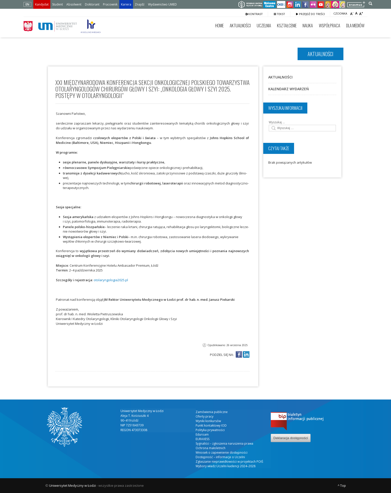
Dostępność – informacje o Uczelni (220, 457)
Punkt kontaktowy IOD (211, 425)
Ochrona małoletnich (210, 448)
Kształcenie (287, 25)
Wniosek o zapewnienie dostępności (221, 452)
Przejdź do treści (310, 14)
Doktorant (92, 4)
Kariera (126, 4)
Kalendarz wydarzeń (288, 88)
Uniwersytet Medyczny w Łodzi (72, 485)
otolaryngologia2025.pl (111, 280)
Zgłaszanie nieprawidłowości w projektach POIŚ (229, 461)
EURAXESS (202, 439)
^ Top (342, 485)
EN (27, 4)
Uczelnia (264, 25)
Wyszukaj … (277, 122)
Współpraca (329, 25)
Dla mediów (355, 25)
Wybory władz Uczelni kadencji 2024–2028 (225, 466)
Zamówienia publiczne (212, 412)
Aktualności (240, 25)
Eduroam (202, 434)
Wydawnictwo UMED (162, 4)
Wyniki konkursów (208, 421)
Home (219, 25)
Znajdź (140, 4)
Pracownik (110, 4)
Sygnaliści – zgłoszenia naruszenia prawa (224, 443)
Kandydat (42, 4)
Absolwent (73, 4)
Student (57, 4)
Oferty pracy (204, 416)
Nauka (308, 25)
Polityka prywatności (210, 430)
